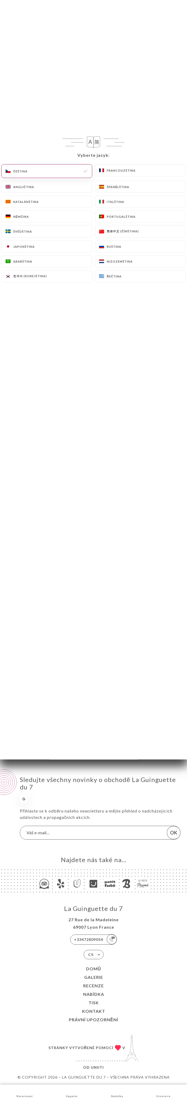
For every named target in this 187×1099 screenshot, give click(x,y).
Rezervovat (24, 1091)
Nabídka (93, 994)
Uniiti (97, 1067)
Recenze (93, 985)
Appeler (72, 1091)
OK (173, 833)
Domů (93, 968)
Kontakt (93, 1011)
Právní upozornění (93, 1019)
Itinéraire (163, 1091)
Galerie (93, 977)
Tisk (93, 1002)
